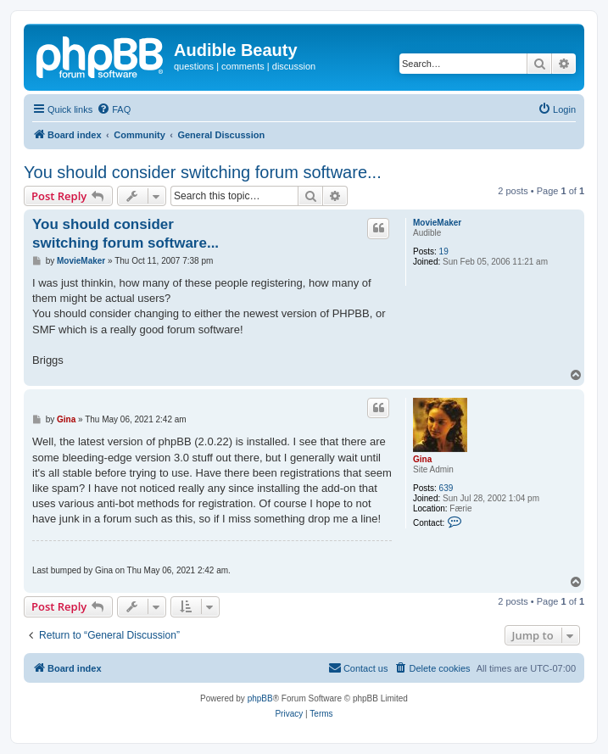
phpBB (260, 698)
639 (446, 488)
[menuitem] (114, 109)
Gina (422, 459)
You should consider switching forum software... (203, 172)
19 (444, 251)
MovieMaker (437, 222)
